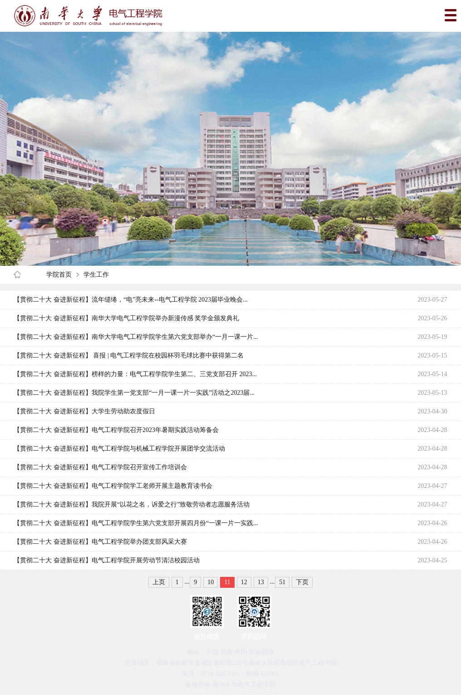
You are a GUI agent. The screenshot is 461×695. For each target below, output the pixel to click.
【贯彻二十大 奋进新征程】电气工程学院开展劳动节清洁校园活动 (107, 560)
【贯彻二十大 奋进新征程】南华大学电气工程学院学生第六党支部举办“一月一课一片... (136, 336)
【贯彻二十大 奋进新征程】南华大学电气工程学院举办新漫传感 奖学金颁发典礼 (126, 318)
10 (210, 582)
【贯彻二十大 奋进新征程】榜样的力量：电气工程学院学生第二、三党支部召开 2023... (135, 374)
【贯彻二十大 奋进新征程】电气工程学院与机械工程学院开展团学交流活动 (119, 448)
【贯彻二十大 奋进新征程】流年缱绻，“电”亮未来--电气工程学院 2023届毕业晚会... (130, 299)
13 (261, 582)
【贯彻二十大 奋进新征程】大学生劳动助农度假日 (84, 411)
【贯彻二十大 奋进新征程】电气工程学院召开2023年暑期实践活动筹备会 (116, 430)
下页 (302, 582)
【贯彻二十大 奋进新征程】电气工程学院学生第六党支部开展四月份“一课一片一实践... (136, 523)
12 (244, 582)
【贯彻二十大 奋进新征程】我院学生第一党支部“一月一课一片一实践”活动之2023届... (134, 392)
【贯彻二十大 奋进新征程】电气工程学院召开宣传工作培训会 (100, 467)
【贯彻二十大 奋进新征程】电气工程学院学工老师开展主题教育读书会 (113, 485)
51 (282, 582)
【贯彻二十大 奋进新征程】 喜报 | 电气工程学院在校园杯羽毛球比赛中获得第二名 (129, 355)
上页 (158, 582)
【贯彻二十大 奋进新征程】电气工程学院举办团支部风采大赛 (100, 541)
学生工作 (96, 274)
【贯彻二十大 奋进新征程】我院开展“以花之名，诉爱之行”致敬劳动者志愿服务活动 (132, 504)
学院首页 (59, 274)
